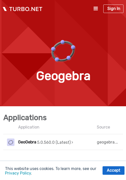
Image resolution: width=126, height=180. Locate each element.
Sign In (113, 8)
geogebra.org (108, 142)
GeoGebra (27, 142)
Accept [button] (113, 170)
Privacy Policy (18, 173)
